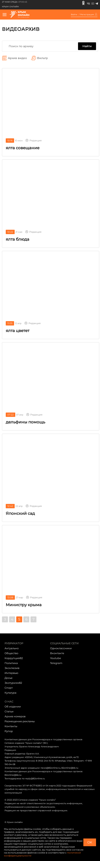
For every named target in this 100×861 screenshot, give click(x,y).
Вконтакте (57, 653)
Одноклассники (61, 648)
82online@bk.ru (69, 767)
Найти (87, 46)
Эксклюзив (12, 668)
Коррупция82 (14, 658)
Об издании (13, 706)
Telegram (56, 663)
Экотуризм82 (13, 682)
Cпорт (9, 687)
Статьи (9, 711)
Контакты (11, 726)
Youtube (55, 658)
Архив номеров (15, 716)
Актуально (12, 648)
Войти (74, 15)
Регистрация (87, 15)
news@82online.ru (50, 767)
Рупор (9, 731)
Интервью (11, 672)
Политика (11, 663)
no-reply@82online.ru (33, 778)
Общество (11, 653)
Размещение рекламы (20, 721)
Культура (10, 692)
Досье (8, 677)
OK (89, 842)
